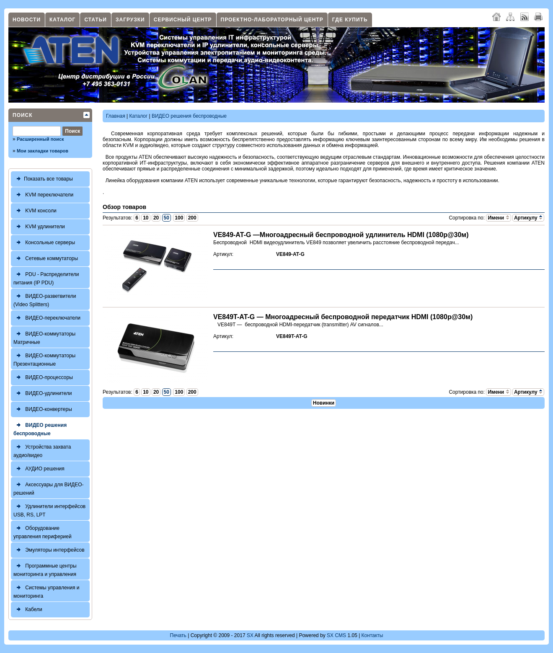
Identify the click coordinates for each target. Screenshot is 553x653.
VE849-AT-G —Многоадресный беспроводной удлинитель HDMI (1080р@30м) (341, 234)
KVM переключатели (43, 195)
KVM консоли (35, 211)
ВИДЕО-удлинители (42, 393)
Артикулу (528, 218)
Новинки (323, 403)
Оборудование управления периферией (42, 531)
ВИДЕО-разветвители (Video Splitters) (44, 299)
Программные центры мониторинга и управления (45, 569)
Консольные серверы (44, 242)
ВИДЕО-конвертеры (42, 409)
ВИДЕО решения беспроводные (40, 428)
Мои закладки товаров (42, 150)
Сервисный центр (183, 20)
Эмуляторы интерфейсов (49, 550)
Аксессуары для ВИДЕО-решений (48, 488)
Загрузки (130, 20)
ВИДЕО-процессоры (43, 377)
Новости (27, 20)
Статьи (95, 20)
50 (166, 218)
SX (250, 635)
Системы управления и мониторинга (46, 591)
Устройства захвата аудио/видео (42, 450)
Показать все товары (43, 179)
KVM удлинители (39, 227)
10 (145, 218)
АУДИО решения (39, 469)
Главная (115, 116)
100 (179, 218)
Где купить (350, 20)
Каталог (62, 20)
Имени (498, 218)
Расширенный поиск (40, 139)
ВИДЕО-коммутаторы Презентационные (44, 359)
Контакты (372, 635)
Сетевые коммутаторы (45, 258)
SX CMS (336, 635)
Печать (178, 635)
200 (192, 218)
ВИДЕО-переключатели (46, 318)
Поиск (23, 115)
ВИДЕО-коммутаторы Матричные (44, 337)
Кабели (27, 609)
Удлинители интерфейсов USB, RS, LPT (49, 509)
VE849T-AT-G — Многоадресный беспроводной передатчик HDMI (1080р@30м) (343, 316)
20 (156, 218)
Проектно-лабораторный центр (272, 20)
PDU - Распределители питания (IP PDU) (46, 277)
